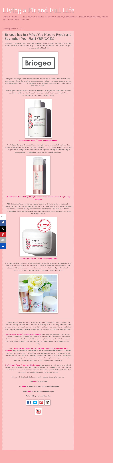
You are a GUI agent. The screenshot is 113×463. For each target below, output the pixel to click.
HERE (35, 382)
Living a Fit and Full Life (38, 10)
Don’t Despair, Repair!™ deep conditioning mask (38, 258)
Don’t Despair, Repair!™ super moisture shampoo (38, 140)
